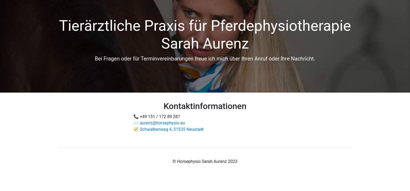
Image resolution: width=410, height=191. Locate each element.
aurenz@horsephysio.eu (162, 122)
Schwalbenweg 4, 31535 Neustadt (172, 129)
